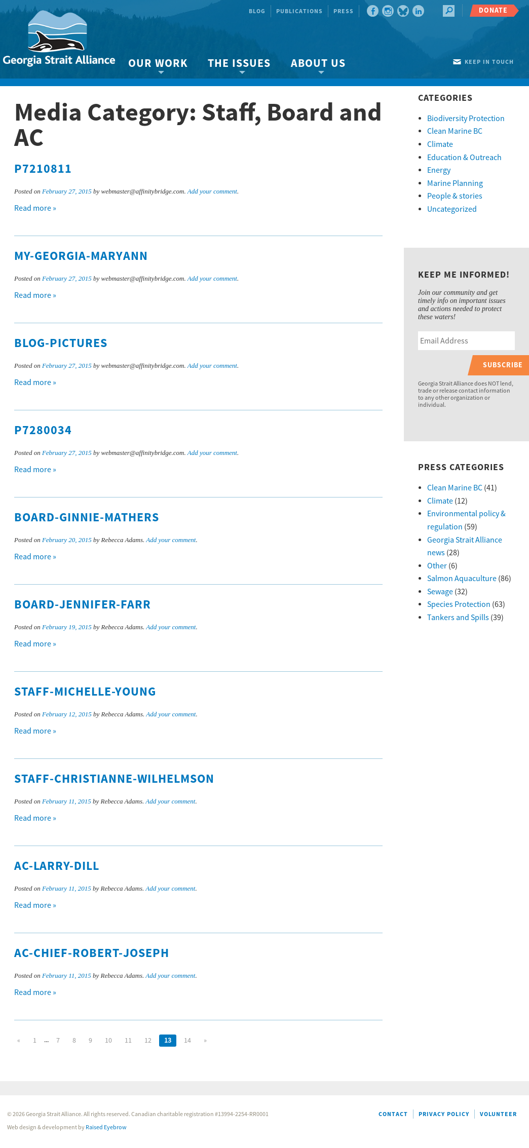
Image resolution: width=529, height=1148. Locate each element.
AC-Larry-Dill (56, 866)
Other (437, 566)
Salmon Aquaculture (462, 578)
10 (108, 1040)
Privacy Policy (444, 1114)
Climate (440, 144)
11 (128, 1040)
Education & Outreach (464, 157)
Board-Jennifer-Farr (82, 605)
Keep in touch (489, 62)
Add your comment (212, 191)
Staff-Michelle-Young (85, 692)
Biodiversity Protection (466, 118)
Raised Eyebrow (106, 1127)
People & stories (454, 196)
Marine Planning (455, 183)
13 (167, 1040)
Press (343, 11)
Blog (257, 11)
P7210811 (43, 169)
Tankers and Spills (458, 618)
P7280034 (43, 431)
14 (187, 1040)
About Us (318, 63)
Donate (493, 10)
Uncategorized (452, 209)
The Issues (239, 63)
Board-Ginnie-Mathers (86, 518)
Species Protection (458, 604)
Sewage (440, 592)
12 (148, 1040)
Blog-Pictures (60, 343)
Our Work (157, 63)
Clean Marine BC (454, 131)
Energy (438, 170)
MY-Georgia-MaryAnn (81, 256)
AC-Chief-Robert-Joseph (91, 953)
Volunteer (498, 1114)
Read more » (35, 208)
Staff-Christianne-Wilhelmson (114, 779)
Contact (393, 1114)
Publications (299, 11)
